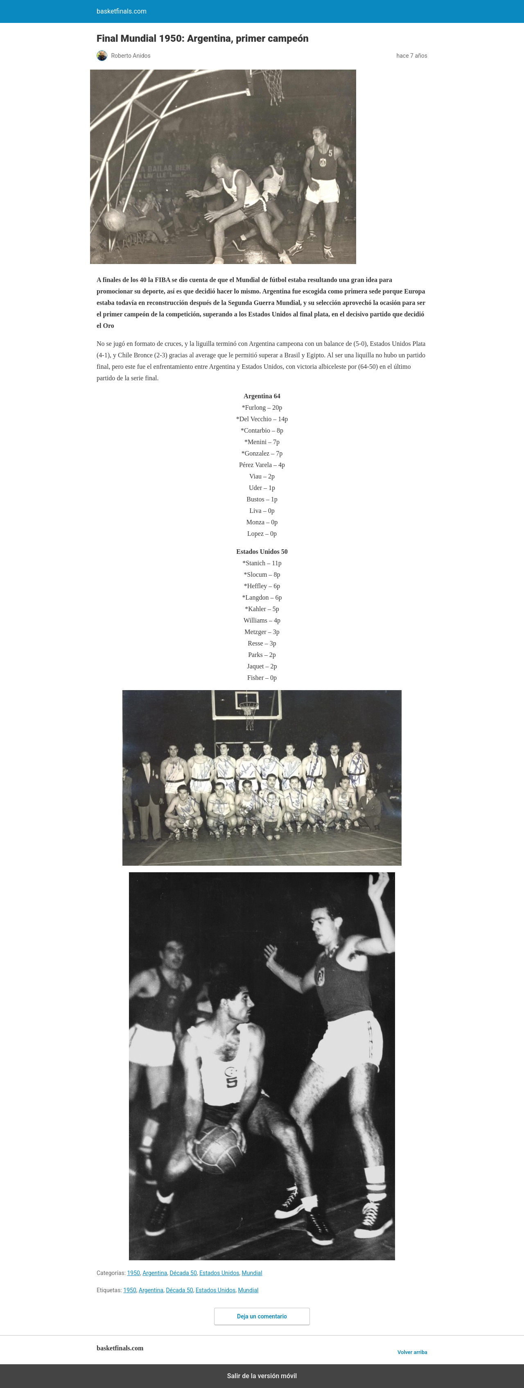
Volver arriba (412, 1352)
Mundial (252, 1273)
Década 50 (183, 1273)
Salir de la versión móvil (262, 1376)
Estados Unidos (219, 1273)
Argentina (154, 1273)
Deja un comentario (262, 1316)
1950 (133, 1273)
